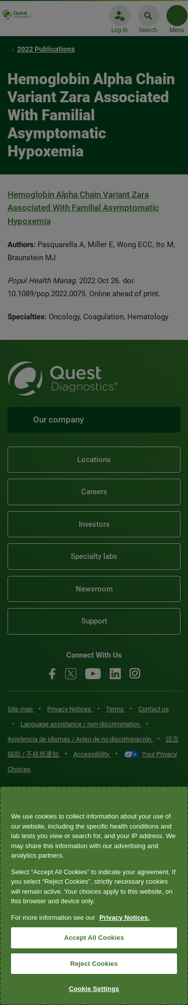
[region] (94, 895)
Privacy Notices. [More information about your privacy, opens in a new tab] (124, 917)
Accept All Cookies (94, 937)
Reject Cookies (94, 963)
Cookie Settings (94, 988)
